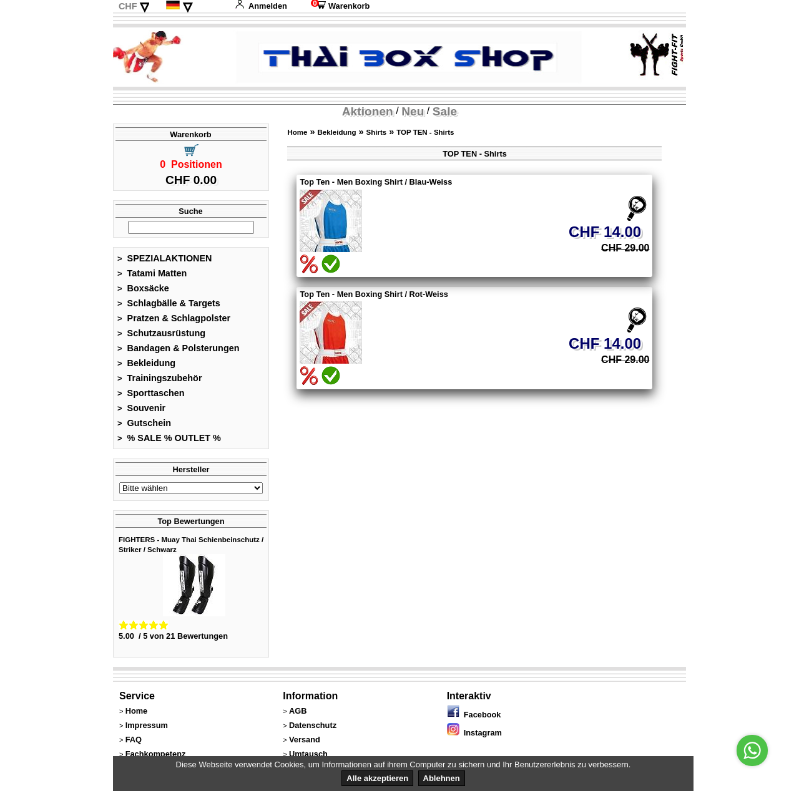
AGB (297, 711)
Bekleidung (146, 363)
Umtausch (308, 754)
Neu (412, 111)
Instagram (474, 732)
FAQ (133, 739)
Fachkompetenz (155, 754)
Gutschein (144, 423)
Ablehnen (441, 778)
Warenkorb (340, 6)
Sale (445, 111)
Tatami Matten (152, 273)
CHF (128, 6)
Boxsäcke (143, 288)
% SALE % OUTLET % (169, 438)
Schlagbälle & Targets (168, 303)
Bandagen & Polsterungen (178, 348)
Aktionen (367, 111)
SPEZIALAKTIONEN (164, 258)
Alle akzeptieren (377, 778)
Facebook (474, 714)
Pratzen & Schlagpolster (173, 318)
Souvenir (141, 408)
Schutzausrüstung (161, 333)
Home (297, 132)
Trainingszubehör (159, 378)
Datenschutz (312, 725)
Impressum (146, 725)
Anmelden (261, 6)
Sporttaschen (151, 393)
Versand (304, 739)
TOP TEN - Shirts (425, 132)
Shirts (376, 132)
